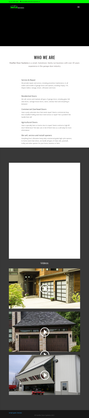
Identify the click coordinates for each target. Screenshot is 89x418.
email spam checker (15, 413)
